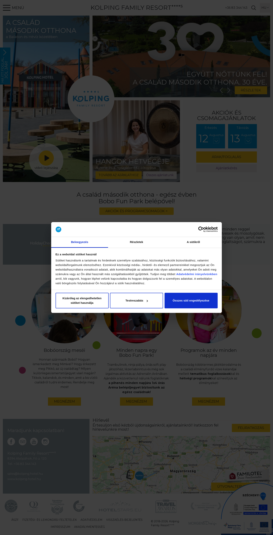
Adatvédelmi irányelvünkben (196, 274)
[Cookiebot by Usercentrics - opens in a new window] (201, 229)
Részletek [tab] (136, 242)
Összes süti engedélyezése (191, 300)
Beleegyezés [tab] (79, 242)
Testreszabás (137, 300)
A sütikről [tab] (193, 242)
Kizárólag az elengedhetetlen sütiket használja (82, 300)
